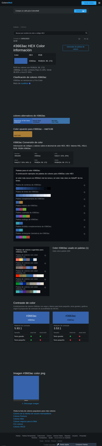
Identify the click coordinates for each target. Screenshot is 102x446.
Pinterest (53, 441)
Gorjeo (42, 441)
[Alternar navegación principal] (99, 3)
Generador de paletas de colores (75, 48)
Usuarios (75, 436)
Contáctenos (43, 438)
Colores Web (18, 419)
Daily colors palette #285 (61, 251)
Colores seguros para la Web (25, 421)
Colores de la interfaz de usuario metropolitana (32, 414)
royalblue (24, 83)
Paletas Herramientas (29, 436)
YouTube (47, 441)
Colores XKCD (19, 427)
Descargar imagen (30, 403)
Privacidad (83, 436)
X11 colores (18, 424)
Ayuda (50, 438)
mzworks (67, 438)
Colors (7, 3)
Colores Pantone (20, 416)
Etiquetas (67, 436)
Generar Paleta (58, 436)
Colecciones (41, 436)
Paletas (18, 436)
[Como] (79, 39)
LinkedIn (59, 441)
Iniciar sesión (89, 3)
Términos (34, 438)
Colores (49, 436)
